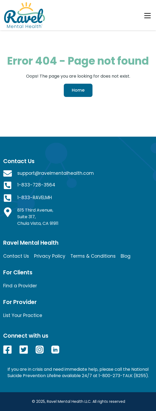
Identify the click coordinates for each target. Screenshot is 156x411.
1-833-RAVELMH (34, 197)
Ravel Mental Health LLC (69, 401)
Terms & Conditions (93, 256)
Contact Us (16, 256)
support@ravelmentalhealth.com (55, 173)
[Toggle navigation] (147, 15)
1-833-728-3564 (36, 185)
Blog (125, 256)
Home (78, 90)
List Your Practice (22, 315)
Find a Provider (20, 286)
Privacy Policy (49, 256)
